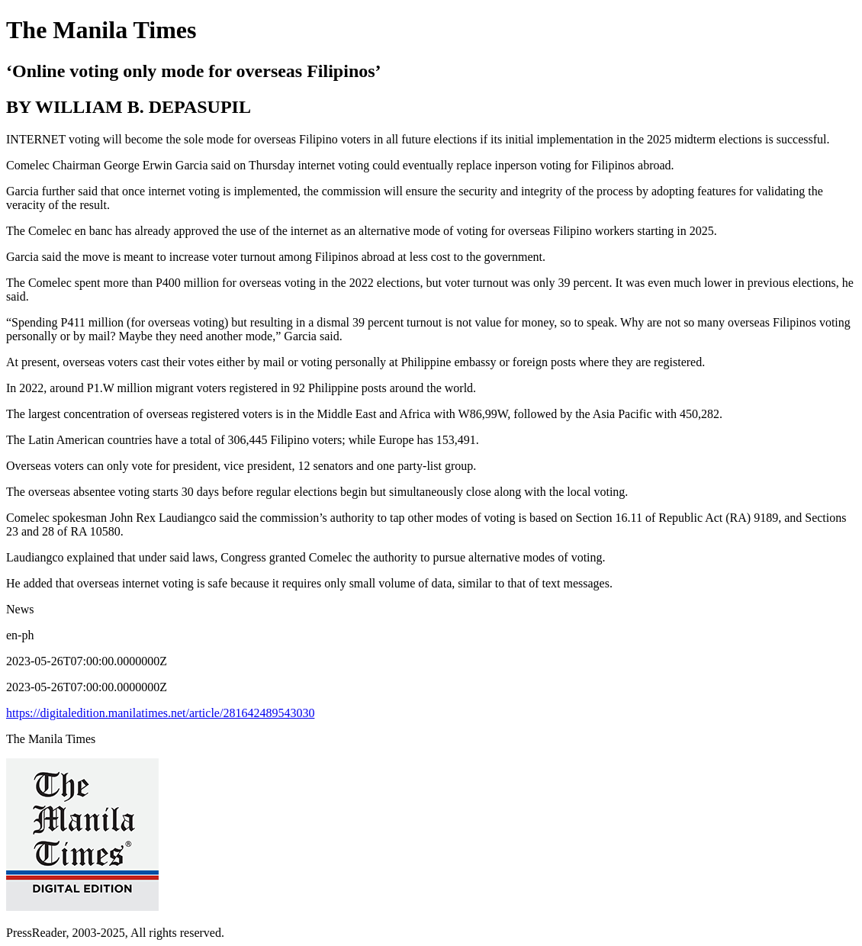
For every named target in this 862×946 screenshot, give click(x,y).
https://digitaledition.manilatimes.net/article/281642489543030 (160, 712)
